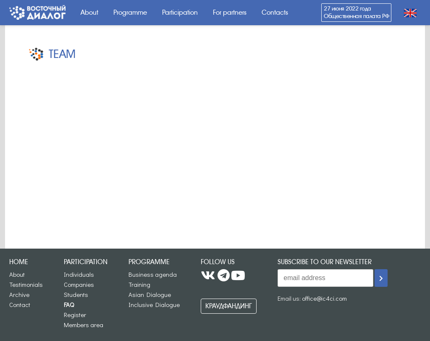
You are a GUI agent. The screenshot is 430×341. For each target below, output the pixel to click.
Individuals (79, 274)
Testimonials (26, 284)
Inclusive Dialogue (154, 304)
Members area (83, 324)
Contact (19, 304)
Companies (79, 284)
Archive (19, 294)
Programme (130, 12)
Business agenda (152, 274)
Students (76, 294)
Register (75, 314)
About (89, 12)
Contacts (275, 12)
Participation (180, 12)
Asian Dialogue (149, 294)
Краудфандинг (228, 306)
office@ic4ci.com (324, 298)
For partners (229, 12)
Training (139, 284)
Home (18, 262)
